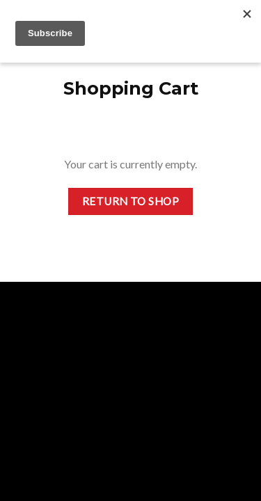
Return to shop (131, 201)
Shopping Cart (130, 88)
